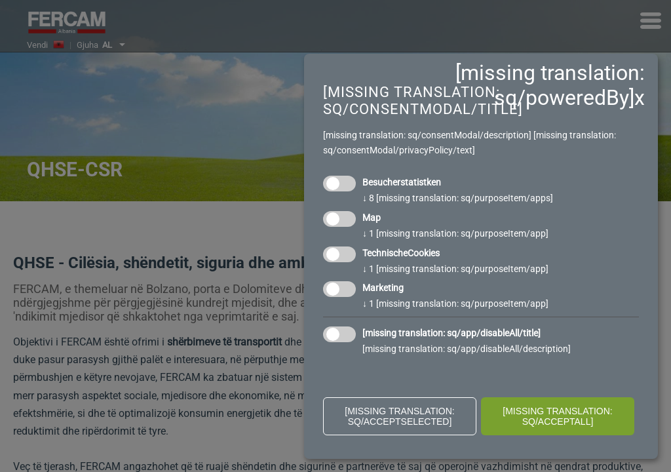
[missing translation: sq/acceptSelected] (400, 416)
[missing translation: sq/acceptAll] (558, 416)
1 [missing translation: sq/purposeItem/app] (455, 233)
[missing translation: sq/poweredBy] (550, 85)
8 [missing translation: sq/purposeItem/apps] (457, 198)
